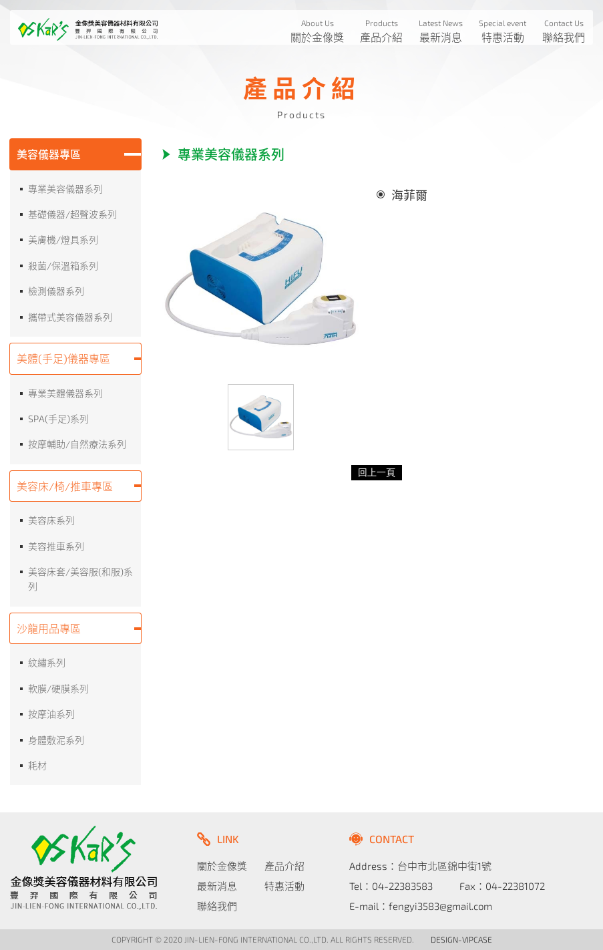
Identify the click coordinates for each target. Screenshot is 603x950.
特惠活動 (284, 886)
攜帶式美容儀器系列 (70, 317)
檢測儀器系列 (56, 291)
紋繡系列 (46, 662)
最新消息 (217, 886)
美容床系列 (51, 520)
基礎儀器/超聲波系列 (72, 214)
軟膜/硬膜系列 (58, 688)
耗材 (37, 765)
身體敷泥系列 (56, 740)
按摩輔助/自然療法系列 (77, 444)
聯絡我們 (217, 906)
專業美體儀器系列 (65, 393)
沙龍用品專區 (49, 628)
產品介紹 (284, 866)
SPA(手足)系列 (58, 418)
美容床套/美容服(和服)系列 (80, 579)
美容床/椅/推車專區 (65, 486)
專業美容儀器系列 (65, 188)
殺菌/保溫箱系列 (63, 265)
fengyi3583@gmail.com (440, 906)
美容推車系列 (56, 546)
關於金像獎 (222, 866)
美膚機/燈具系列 (63, 239)
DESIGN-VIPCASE (461, 939)
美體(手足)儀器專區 (63, 358)
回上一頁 (376, 473)
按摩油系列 (51, 714)
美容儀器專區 (49, 154)
